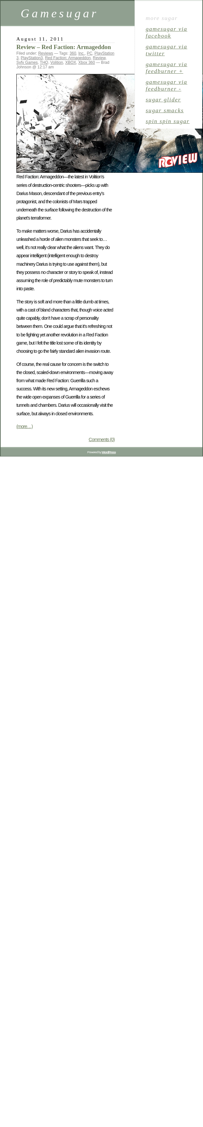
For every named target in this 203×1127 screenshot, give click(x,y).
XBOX (70, 62)
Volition (56, 62)
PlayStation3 (32, 58)
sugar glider (163, 99)
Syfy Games (27, 62)
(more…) (24, 426)
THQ (44, 62)
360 (73, 53)
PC (89, 53)
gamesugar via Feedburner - (166, 85)
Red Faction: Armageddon (67, 58)
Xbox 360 (86, 62)
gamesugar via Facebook (166, 32)
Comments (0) (102, 439)
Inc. (81, 53)
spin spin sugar (168, 121)
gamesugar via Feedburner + (166, 67)
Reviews (45, 53)
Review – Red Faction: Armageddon (63, 47)
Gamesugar (60, 13)
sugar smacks (165, 110)
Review (99, 58)
